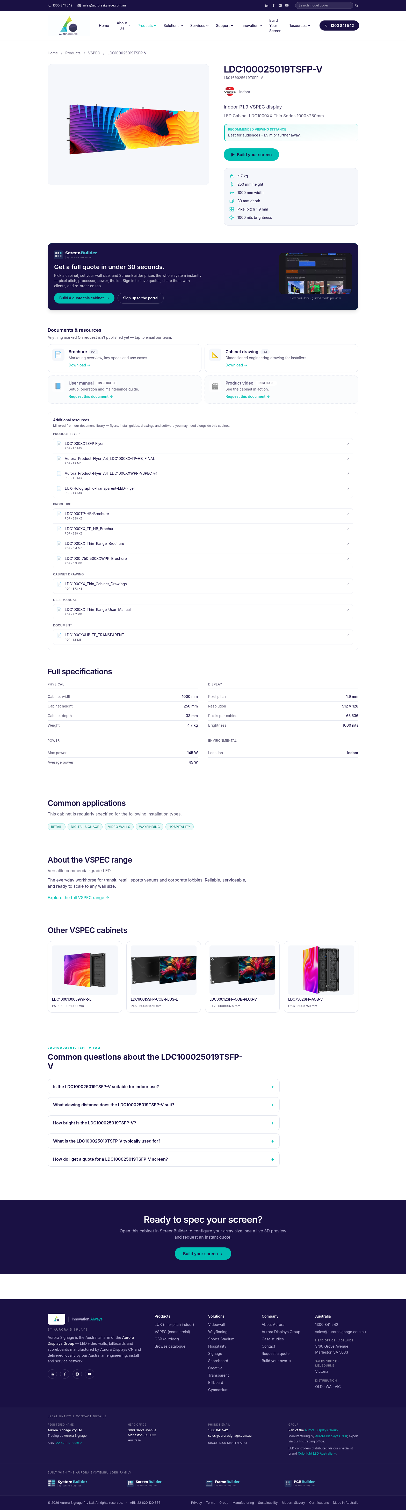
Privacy (196, 1503)
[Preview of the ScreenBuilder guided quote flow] (316, 273)
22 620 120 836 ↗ (69, 1443)
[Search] (356, 5)
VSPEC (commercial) (172, 1332)
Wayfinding (217, 1332)
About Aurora (273, 1324)
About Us (123, 25)
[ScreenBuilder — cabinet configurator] (163, 1483)
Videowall (216, 1324)
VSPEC (94, 53)
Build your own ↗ (276, 1361)
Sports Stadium (221, 1339)
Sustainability (268, 1503)
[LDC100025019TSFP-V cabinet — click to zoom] (128, 124)
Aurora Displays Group (281, 1332)
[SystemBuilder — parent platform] (84, 1483)
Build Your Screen (275, 25)
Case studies (273, 1339)
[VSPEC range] (230, 92)
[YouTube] (287, 5)
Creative (215, 1368)
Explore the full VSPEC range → (78, 897)
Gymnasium (218, 1390)
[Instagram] (280, 5)
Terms (210, 1503)
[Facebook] (273, 5)
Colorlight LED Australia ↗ (317, 1453)
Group (223, 1503)
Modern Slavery (293, 1503)
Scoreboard (218, 1361)
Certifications (319, 1503)
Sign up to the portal (140, 298)
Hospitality (217, 1346)
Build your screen (251, 154)
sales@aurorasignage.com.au (340, 1332)
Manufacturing (243, 1503)
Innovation (251, 25)
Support (224, 25)
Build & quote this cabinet (84, 298)
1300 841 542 (339, 25)
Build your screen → (203, 1253)
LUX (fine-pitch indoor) (174, 1324)
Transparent (218, 1375)
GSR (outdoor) (167, 1339)
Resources (299, 25)
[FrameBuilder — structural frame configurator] (242, 1483)
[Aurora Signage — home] (69, 25)
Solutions (173, 25)
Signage (215, 1353)
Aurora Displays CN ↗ (331, 1436)
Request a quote (276, 1353)
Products (146, 25)
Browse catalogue (170, 1346)
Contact (268, 1346)
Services (199, 25)
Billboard (215, 1382)
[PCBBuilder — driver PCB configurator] (321, 1483)
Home (104, 25)
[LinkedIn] (267, 5)
